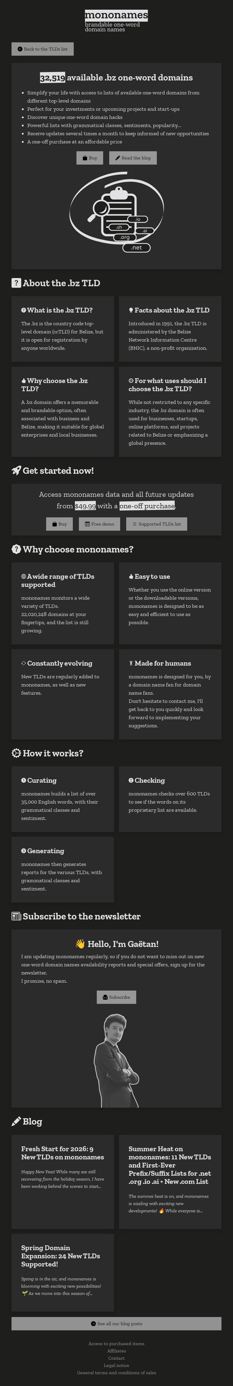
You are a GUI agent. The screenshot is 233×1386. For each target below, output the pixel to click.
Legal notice (116, 1365)
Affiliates (116, 1351)
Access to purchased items (116, 1343)
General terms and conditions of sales (116, 1372)
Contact (116, 1358)
